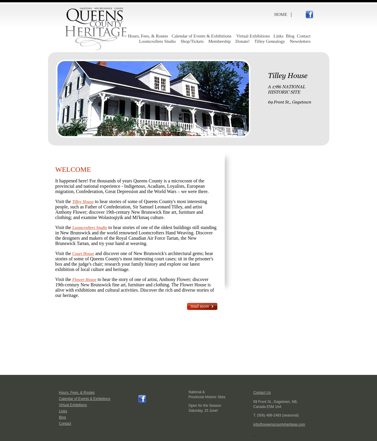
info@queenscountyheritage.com (279, 424)
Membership (220, 41)
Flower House (84, 279)
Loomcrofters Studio (157, 41)
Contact (304, 36)
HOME (280, 14)
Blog (290, 36)
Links (278, 36)
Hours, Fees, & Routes (148, 36)
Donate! (242, 41)
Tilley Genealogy (269, 41)
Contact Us (262, 393)
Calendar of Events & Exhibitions (202, 36)
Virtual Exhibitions (253, 36)
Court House (83, 253)
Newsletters (300, 41)
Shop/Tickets (192, 41)
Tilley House (83, 202)
